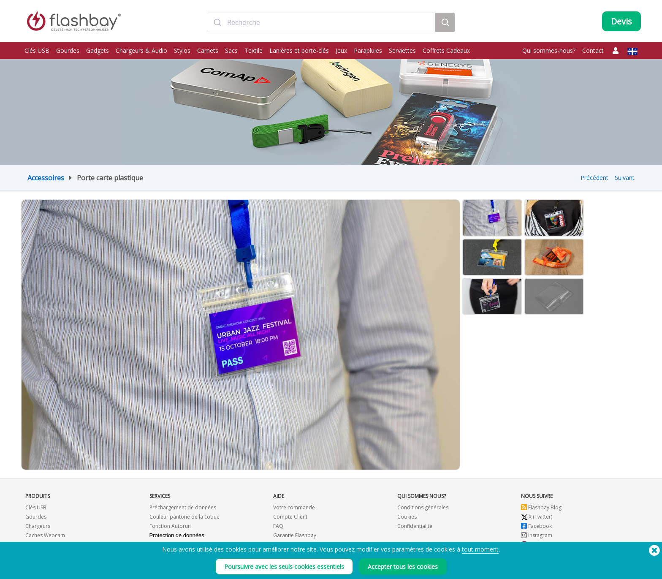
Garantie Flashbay (294, 535)
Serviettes (402, 50)
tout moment (480, 549)
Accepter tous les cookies (403, 567)
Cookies (407, 516)
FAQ (278, 526)
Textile (253, 50)
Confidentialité (414, 526)
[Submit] (217, 22)
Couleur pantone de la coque (184, 516)
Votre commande (294, 507)
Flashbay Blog (541, 507)
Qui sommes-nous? (548, 50)
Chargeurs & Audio (141, 50)
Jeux (341, 50)
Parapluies (368, 50)
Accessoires (45, 177)
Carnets (207, 50)
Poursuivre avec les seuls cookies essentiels (284, 567)
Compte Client (290, 516)
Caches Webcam (45, 535)
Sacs (231, 50)
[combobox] (321, 22)
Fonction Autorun (170, 526)
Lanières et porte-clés (299, 50)
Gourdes (67, 50)
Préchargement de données (182, 507)
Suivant (625, 178)
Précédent (594, 178)
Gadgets (97, 50)
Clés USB (36, 50)
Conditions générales (422, 507)
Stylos (182, 50)
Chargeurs (37, 526)
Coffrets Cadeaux (446, 50)
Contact (593, 50)
